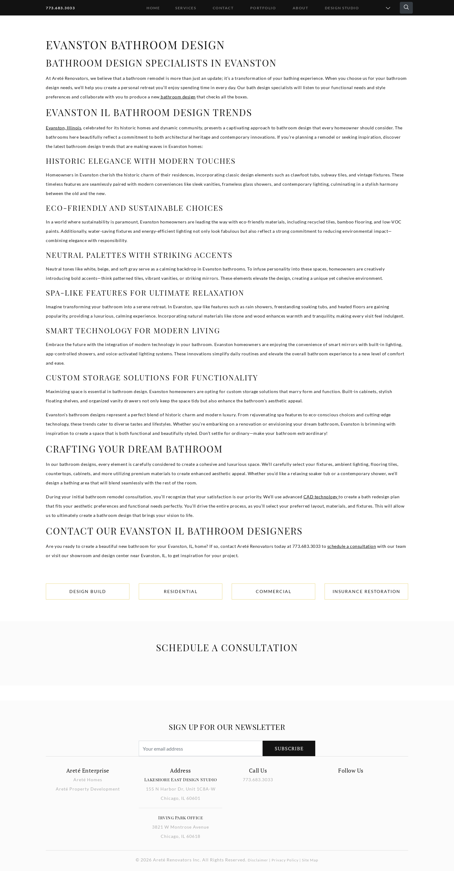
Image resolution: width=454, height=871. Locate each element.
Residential (181, 591)
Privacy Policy (285, 860)
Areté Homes (87, 779)
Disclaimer (258, 860)
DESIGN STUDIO (342, 8)
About (300, 8)
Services (185, 8)
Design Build (87, 591)
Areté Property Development (88, 788)
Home (153, 8)
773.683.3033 (60, 8)
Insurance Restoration (366, 591)
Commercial (273, 591)
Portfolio (263, 8)
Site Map (310, 860)
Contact (223, 8)
